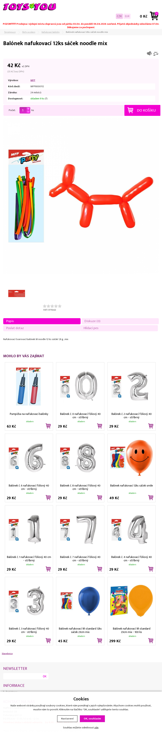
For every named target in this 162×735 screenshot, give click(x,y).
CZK (119, 16)
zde (96, 727)
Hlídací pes (91, 328)
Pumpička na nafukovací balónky (29, 414)
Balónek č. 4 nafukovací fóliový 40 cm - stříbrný (131, 558)
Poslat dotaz (15, 328)
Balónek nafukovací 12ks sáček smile (131, 485)
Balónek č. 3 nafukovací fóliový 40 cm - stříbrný (29, 630)
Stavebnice (7, 654)
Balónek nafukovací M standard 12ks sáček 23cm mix (80, 630)
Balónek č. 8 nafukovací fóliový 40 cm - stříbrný (80, 487)
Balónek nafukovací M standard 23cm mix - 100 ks (131, 630)
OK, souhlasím (92, 718)
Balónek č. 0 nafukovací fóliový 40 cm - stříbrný (80, 415)
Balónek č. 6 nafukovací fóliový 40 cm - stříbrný (29, 487)
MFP (32, 80)
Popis (10, 321)
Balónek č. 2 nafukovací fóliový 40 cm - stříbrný (131, 415)
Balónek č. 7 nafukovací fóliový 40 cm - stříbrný (80, 558)
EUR (127, 16)
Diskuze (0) (92, 321)
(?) (46, 99)
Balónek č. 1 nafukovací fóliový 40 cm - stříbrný (29, 558)
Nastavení (67, 718)
